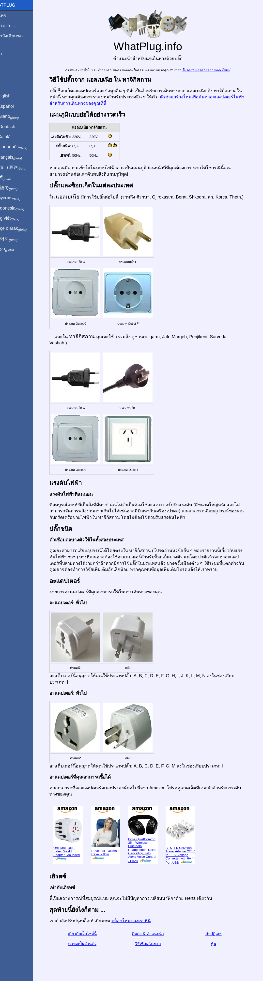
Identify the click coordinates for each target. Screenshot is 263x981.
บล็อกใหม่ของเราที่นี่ (136, 920)
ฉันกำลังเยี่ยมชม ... (21, 35)
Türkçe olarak (20, 228)
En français (18, 157)
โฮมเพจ (10, 15)
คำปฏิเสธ (219, 934)
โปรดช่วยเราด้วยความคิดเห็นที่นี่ (212, 70)
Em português (21, 147)
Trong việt (17, 218)
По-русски (17, 198)
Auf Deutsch (15, 126)
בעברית (14, 249)
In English (12, 95)
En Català (12, 136)
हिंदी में (13, 178)
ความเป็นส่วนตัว (88, 944)
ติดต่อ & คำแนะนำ (154, 934)
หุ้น (219, 944)
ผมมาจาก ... (15, 25)
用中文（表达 (20, 167)
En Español (14, 106)
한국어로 (16, 239)
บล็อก (8, 53)
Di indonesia (19, 208)
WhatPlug (15, 5)
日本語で (16, 188)
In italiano (17, 116)
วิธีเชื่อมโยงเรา (154, 944)
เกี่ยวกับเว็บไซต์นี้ (88, 934)
